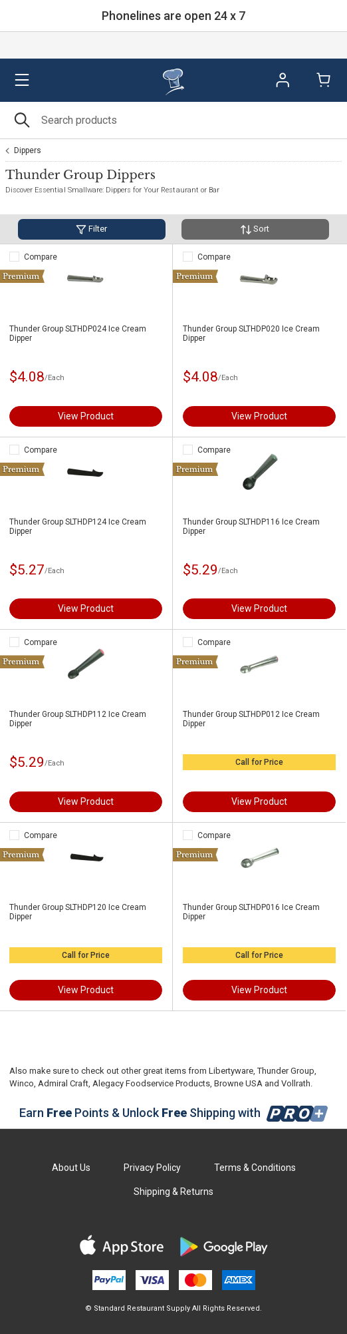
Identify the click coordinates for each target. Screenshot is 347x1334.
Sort (255, 229)
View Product (86, 416)
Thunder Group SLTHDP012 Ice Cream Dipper (251, 719)
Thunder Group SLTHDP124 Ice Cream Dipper (77, 526)
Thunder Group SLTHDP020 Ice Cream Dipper (251, 333)
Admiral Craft (63, 1083)
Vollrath (295, 1083)
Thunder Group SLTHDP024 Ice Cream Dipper (77, 333)
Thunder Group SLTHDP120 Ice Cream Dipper (77, 912)
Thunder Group (285, 1071)
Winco (21, 1083)
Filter (91, 229)
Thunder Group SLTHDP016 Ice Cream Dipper (251, 912)
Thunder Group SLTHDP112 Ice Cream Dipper (77, 719)
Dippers (27, 150)
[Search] (173, 120)
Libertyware (231, 1071)
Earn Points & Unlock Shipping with (173, 1113)
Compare (40, 257)
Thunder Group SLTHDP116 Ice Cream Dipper (251, 526)
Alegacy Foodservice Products (151, 1083)
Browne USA (238, 1083)
